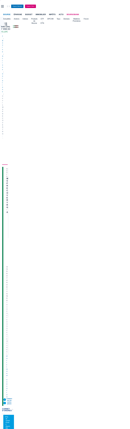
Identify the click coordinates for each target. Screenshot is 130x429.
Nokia (36, 301)
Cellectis (5, 317)
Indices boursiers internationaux (44, 350)
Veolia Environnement (41, 304)
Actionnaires (70, 59)
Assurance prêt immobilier (96, 368)
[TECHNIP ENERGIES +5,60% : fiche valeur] (99, 27)
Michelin (5, 311)
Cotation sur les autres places (16, 84)
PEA (88, 374)
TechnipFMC (38, 324)
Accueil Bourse (7, 350)
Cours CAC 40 (7, 356)
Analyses (26, 59)
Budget (28, 14)
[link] (4, 396)
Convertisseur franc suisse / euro (109, 353)
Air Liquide (69, 317)
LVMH (4, 327)
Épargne (18, 14)
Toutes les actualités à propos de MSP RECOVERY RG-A (72, 119)
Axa (3, 301)
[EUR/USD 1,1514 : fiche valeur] (79, 26)
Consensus (36, 59)
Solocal (36, 321)
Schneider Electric (8, 314)
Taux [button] (71, 19)
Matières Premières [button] (93, 19)
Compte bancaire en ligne (10, 371)
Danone (4, 321)
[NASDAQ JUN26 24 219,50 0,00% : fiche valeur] (34, 26)
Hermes (68, 301)
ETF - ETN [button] (53, 19)
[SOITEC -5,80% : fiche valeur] (120, 26)
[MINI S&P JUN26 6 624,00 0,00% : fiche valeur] (34, 27)
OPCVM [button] (63, 19)
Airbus (68, 314)
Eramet (36, 308)
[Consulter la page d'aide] (101, 6)
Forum (106, 19)
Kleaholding (70, 330)
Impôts (52, 14)
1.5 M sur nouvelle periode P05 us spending (112, 321)
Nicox (4, 330)
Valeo (36, 327)
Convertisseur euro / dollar (75, 356)
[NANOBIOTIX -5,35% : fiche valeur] (120, 27)
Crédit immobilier (50, 371)
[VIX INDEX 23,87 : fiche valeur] (79, 27)
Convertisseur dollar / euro (75, 353)
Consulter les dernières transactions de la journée (71, 102)
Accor (68, 321)
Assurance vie (49, 368)
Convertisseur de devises (74, 350)
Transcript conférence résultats (108, 330)
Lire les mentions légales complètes (11, 276)
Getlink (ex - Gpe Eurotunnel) (12, 324)
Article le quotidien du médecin (108, 318)
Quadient (37, 317)
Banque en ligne (7, 368)
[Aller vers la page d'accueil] (65, 6)
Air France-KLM (7, 304)
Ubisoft (68, 311)
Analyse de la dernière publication (109, 315)
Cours (5, 59)
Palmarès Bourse (40, 353)
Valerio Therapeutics (73, 304)
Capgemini (69, 324)
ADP (35, 330)
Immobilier (41, 14)
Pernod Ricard (71, 308)
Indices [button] (25, 19)
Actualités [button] (7, 19)
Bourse (6, 14)
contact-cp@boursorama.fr (40, 249)
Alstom (36, 311)
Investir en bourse (93, 371)
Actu (61, 14)
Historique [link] (57, 59)
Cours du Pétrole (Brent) (42, 356)
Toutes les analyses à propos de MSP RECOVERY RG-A (72, 195)
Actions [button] (16, 19)
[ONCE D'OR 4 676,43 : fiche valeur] (59, 27)
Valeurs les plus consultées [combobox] (106, 103)
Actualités (15, 59)
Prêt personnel (49, 374)
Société (47, 59)
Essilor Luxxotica (7, 308)
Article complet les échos (106, 338)
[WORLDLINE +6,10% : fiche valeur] (99, 26)
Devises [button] (80, 19)
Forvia (36, 314)
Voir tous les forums (84, 255)
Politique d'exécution (13, 82)
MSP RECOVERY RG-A (16, 67)
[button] (2, 6)
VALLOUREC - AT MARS (106, 312)
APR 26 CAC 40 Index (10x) (10, 24)
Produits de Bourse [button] (38, 19)
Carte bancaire (7, 374)
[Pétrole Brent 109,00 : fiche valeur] (59, 26)
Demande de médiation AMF (107, 303)
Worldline (69, 327)
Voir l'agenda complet (10, 230)
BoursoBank (73, 14)
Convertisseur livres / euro (106, 350)
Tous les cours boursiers (10, 353)
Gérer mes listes (100, 113)
